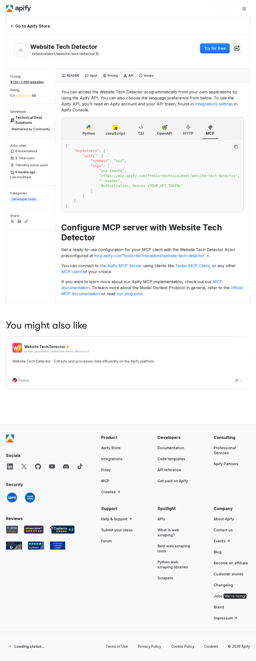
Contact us (223, 456)
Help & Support (116, 445)
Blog (218, 478)
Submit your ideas (117, 456)
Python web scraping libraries (173, 491)
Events (222, 467)
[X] (24, 393)
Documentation (171, 374)
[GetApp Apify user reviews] (12, 456)
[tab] (70, 76)
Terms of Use (117, 573)
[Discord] (66, 393)
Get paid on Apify (173, 407)
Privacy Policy (149, 573)
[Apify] (18, 8)
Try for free (215, 48)
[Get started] (224, 9)
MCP (105, 407)
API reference (169, 396)
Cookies (211, 573)
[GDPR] (12, 424)
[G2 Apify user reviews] (14, 472)
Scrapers (165, 505)
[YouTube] (52, 393)
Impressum (226, 545)
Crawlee (111, 418)
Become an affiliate (231, 489)
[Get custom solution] (175, 8)
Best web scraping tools (174, 475)
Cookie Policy (182, 573)
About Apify (224, 445)
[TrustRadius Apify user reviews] (36, 472)
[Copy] (65, 53)
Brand (219, 534)
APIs (161, 445)
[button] (119, 364)
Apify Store (110, 374)
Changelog (223, 512)
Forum (106, 467)
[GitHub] (38, 393)
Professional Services (225, 377)
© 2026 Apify (239, 573)
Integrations (111, 385)
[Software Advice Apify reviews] (34, 456)
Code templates (171, 385)
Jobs (230, 522)
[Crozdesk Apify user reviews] (57, 472)
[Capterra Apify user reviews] (62, 456)
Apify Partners (226, 390)
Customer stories (229, 501)
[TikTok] (80, 393)
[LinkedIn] (10, 393)
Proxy (106, 396)
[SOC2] (30, 424)
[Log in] (199, 8)
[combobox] (237, 48)
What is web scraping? (168, 459)
